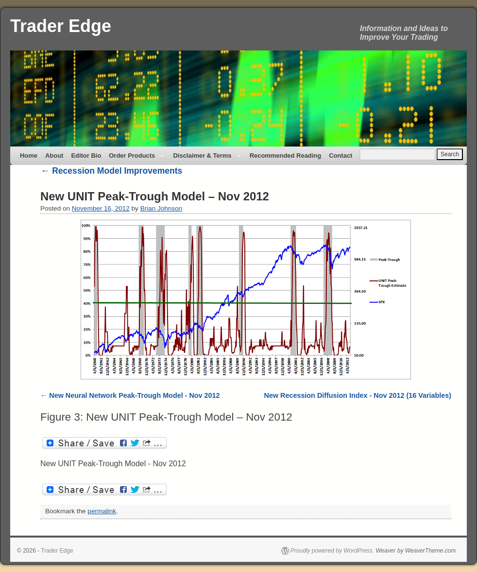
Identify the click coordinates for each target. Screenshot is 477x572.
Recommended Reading (286, 155)
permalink (101, 511)
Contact (340, 155)
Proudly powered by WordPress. (332, 550)
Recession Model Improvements (111, 171)
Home (28, 155)
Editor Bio (86, 155)
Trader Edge (60, 26)
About (54, 155)
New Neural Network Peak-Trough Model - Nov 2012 (134, 395)
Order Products (134, 158)
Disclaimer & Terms (204, 158)
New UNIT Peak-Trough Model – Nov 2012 (154, 196)
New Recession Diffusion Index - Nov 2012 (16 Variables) (357, 395)
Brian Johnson (161, 208)
